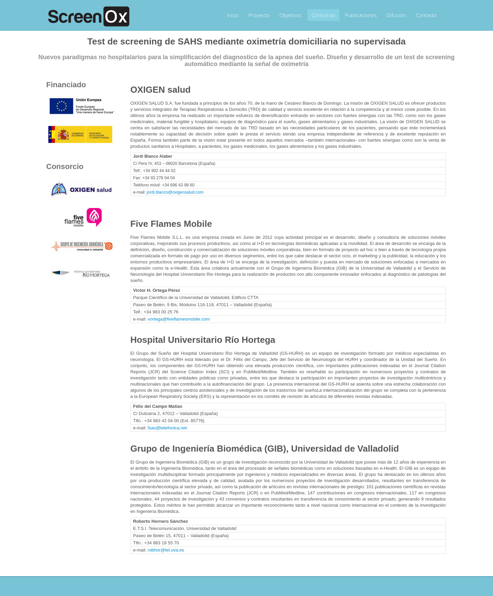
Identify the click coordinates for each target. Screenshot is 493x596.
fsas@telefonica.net (167, 427)
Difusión (396, 15)
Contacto (426, 15)
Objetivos (290, 15)
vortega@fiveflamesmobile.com (179, 319)
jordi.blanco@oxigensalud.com (175, 192)
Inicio (233, 15)
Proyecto (259, 15)
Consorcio (323, 15)
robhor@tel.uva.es (166, 550)
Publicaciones (361, 15)
